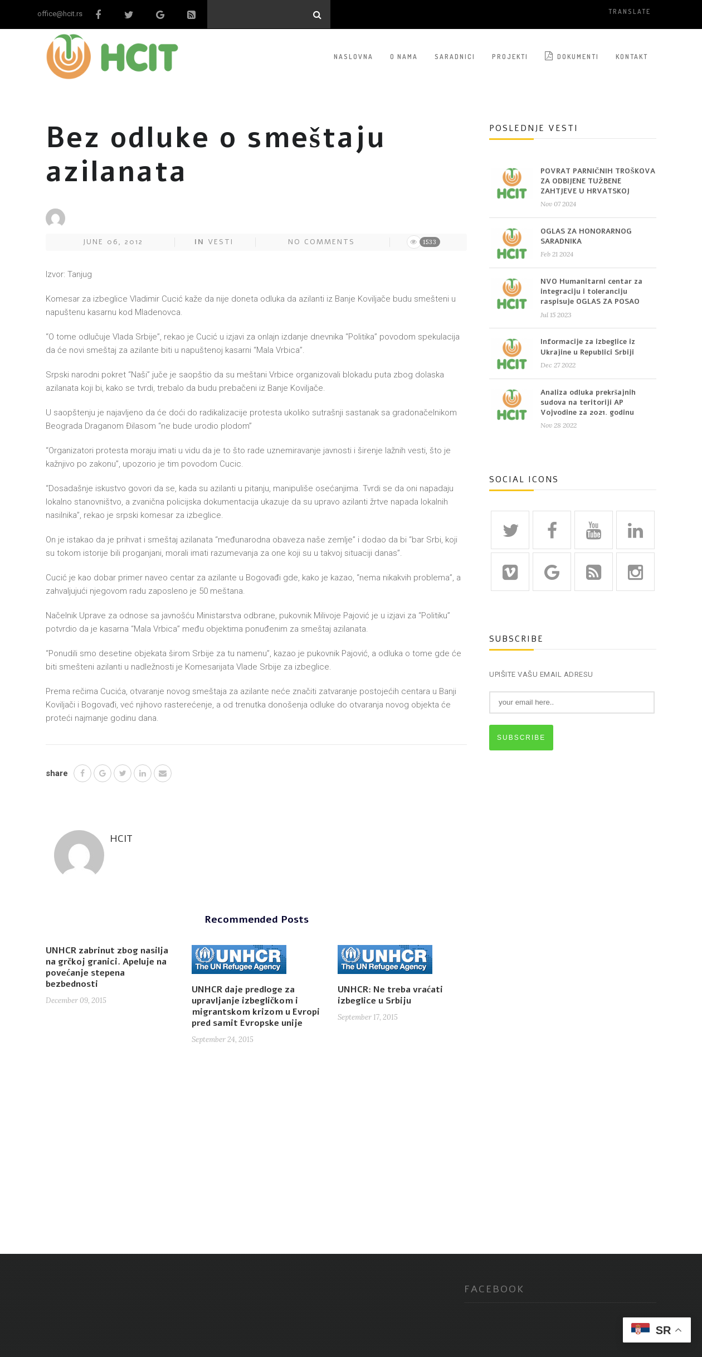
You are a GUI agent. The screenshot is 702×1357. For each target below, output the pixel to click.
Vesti (220, 241)
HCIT (121, 838)
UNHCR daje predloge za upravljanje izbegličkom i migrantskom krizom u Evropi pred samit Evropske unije (256, 1006)
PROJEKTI (510, 56)
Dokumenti (572, 55)
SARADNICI (455, 56)
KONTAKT (632, 56)
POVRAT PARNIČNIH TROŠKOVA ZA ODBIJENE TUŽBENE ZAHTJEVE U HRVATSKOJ (597, 181)
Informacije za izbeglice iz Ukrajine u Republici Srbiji (587, 347)
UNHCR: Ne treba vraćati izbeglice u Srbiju (390, 995)
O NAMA (404, 56)
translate (629, 11)
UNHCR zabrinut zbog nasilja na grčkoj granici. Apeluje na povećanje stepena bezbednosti (107, 967)
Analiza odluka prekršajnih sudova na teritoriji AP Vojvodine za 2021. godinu (588, 402)
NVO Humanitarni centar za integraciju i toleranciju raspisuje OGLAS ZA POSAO (591, 292)
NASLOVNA (353, 56)
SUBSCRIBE (521, 737)
